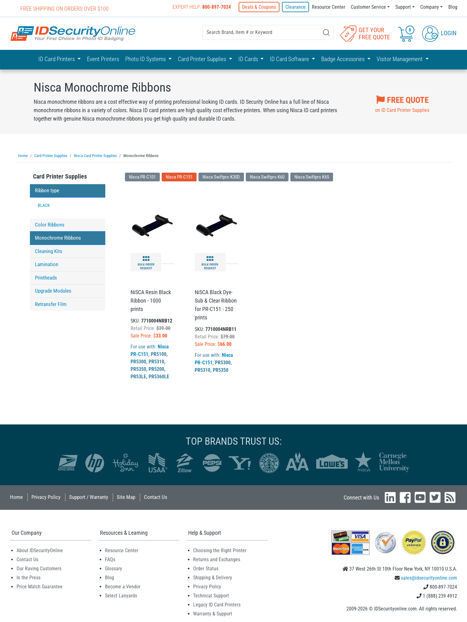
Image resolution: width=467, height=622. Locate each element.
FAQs (110, 559)
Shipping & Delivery (212, 577)
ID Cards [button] (248, 59)
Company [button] (429, 7)
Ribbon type (47, 190)
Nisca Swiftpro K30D (221, 176)
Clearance (295, 7)
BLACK (44, 205)
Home (16, 497)
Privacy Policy (45, 497)
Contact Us (155, 497)
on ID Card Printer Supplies (402, 103)
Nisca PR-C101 (142, 176)
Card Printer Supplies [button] (202, 59)
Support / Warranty (88, 497)
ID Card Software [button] (290, 59)
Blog (452, 7)
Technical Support (211, 595)
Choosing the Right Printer (219, 550)
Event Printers (103, 59)
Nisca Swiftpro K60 (267, 176)
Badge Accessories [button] (343, 59)
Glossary (113, 568)
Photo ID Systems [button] (146, 59)
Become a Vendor (123, 586)
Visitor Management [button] (400, 59)
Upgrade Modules (53, 290)
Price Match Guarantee (40, 586)
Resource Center (328, 7)
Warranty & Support (212, 613)
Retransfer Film (51, 304)
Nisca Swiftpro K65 (311, 176)
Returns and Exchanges (216, 559)
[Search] (326, 32)
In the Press (29, 577)
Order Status (205, 568)
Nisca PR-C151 (179, 176)
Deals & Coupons (259, 7)
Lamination (46, 264)
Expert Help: (202, 7)
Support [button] (403, 7)
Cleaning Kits (48, 251)
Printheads (46, 277)
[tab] (67, 177)
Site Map (126, 497)
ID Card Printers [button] (57, 59)
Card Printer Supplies (60, 176)
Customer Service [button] (368, 7)
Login (439, 33)
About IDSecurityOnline (40, 550)
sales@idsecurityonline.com (429, 578)
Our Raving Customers (39, 568)
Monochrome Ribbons (58, 237)
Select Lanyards (121, 595)
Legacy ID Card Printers (217, 604)
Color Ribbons (49, 224)
